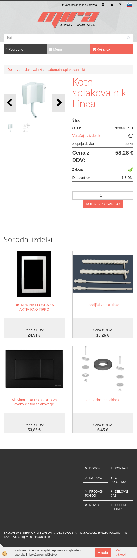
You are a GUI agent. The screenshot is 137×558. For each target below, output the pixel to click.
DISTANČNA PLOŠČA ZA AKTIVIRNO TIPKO (34, 307)
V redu (103, 553)
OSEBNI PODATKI (118, 507)
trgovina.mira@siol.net (36, 537)
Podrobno (14, 49)
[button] (58, 103)
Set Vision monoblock (102, 400)
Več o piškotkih (121, 552)
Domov (12, 70)
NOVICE (95, 505)
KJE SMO (95, 478)
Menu (55, 49)
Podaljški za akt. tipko (102, 305)
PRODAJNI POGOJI (94, 493)
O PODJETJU (118, 480)
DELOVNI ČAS (119, 493)
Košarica (101, 49)
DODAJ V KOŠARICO (103, 204)
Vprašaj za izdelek (86, 136)
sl (129, 5)
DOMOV (94, 468)
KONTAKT (122, 468)
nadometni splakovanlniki (65, 70)
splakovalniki (32, 70)
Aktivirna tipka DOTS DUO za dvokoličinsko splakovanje (34, 402)
